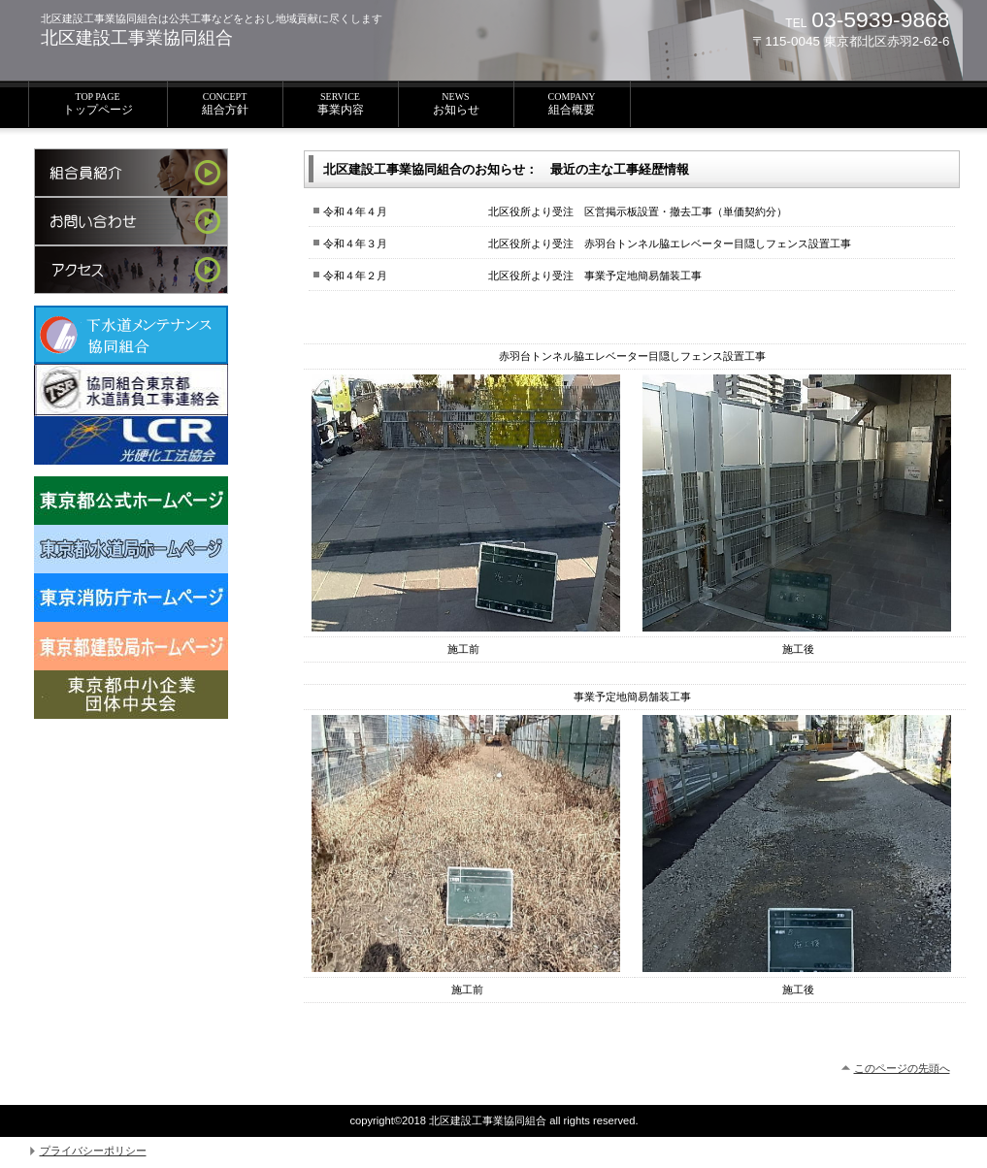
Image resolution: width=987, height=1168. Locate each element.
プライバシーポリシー (93, 1150)
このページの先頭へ (902, 1068)
